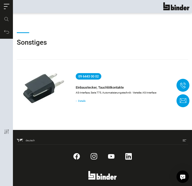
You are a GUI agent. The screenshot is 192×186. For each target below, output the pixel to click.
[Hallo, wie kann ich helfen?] (182, 177)
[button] (6, 6)
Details (82, 100)
